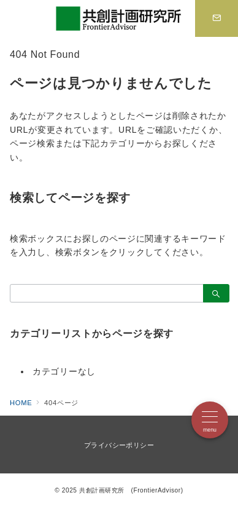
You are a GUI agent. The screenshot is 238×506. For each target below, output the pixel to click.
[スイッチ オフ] (216, 18)
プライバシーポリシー (119, 445)
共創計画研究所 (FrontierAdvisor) (131, 490)
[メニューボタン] (209, 419)
